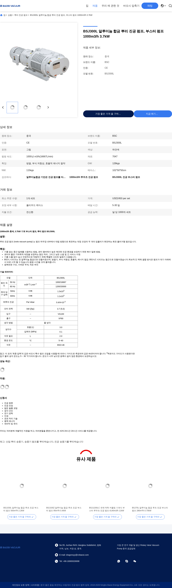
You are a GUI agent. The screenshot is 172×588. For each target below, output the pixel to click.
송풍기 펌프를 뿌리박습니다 (39, 441)
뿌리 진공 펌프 (21, 15)
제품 (95, 6)
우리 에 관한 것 (110, 6)
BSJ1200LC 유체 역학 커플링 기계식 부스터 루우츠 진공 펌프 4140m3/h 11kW (107, 509)
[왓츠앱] (120, 561)
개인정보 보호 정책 (20, 585)
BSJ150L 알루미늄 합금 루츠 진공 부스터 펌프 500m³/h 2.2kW (20, 509)
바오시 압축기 (131, 5)
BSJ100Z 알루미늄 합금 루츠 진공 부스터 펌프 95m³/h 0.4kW (63, 509)
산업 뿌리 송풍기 (14, 441)
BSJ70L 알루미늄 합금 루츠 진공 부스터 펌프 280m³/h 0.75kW (150, 509)
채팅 (150, 5)
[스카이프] (128, 561)
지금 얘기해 (152, 114)
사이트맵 (35, 585)
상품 (10, 15)
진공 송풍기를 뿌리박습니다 (68, 441)
